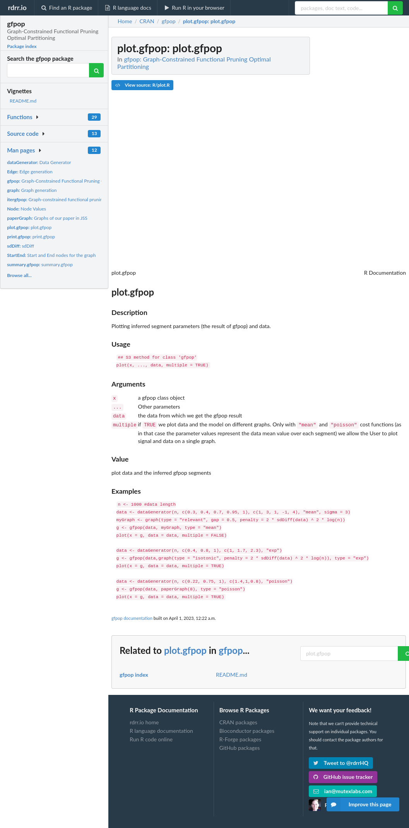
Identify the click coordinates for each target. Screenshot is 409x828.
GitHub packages (239, 744)
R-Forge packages (240, 736)
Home (125, 21)
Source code (23, 133)
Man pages (21, 150)
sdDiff (20, 246)
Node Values (26, 209)
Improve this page (359, 804)
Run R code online (151, 736)
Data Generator (39, 162)
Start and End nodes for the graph (51, 255)
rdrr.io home (144, 719)
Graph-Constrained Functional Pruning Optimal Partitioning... (76, 181)
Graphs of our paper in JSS (47, 218)
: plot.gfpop (209, 21)
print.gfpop (31, 237)
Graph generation (31, 190)
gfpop (231, 647)
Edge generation (30, 171)
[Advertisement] (348, 153)
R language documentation (161, 727)
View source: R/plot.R (142, 85)
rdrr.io (17, 7)
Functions (19, 116)
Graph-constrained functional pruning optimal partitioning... (78, 199)
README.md (23, 101)
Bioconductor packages (246, 727)
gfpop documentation (131, 615)
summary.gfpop (40, 264)
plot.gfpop (29, 227)
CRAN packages (238, 719)
